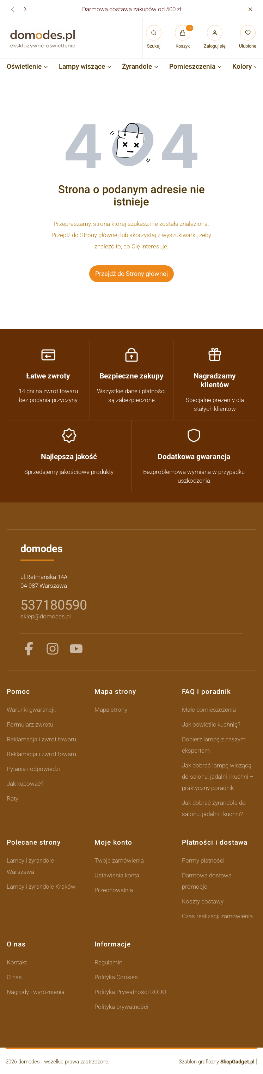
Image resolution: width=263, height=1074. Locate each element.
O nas (14, 977)
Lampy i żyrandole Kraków (41, 886)
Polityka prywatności (121, 1006)
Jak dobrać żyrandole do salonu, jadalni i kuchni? (214, 808)
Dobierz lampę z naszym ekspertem (214, 745)
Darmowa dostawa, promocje (207, 881)
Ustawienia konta (116, 875)
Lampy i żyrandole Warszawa (30, 866)
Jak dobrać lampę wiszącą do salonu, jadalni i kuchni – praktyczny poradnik (217, 776)
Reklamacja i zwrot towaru (41, 739)
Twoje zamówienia (119, 860)
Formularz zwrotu (30, 724)
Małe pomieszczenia (209, 709)
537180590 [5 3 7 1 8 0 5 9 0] (53, 605)
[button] (250, 9)
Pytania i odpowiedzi (33, 768)
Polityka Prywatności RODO (130, 991)
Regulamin (108, 962)
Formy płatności (203, 860)
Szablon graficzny (217, 1061)
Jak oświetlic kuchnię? (211, 724)
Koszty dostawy (203, 901)
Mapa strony (110, 709)
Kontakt (17, 962)
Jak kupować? (25, 783)
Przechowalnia (113, 890)
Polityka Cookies (116, 977)
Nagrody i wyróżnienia (36, 991)
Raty (12, 798)
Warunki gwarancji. (31, 709)
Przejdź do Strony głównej (131, 273)
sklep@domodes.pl (45, 616)
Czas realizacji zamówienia (217, 916)
